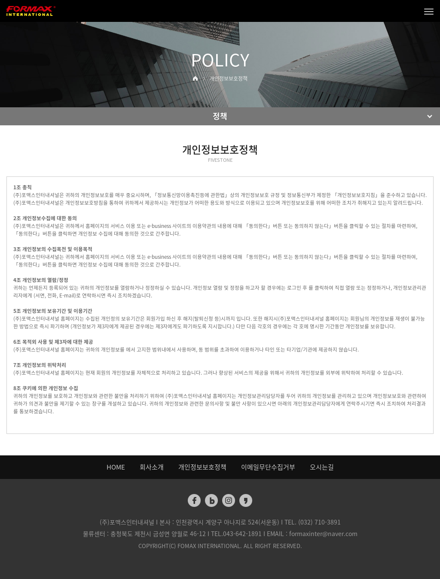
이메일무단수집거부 (268, 467)
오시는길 (322, 467)
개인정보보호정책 (202, 467)
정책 (220, 116)
